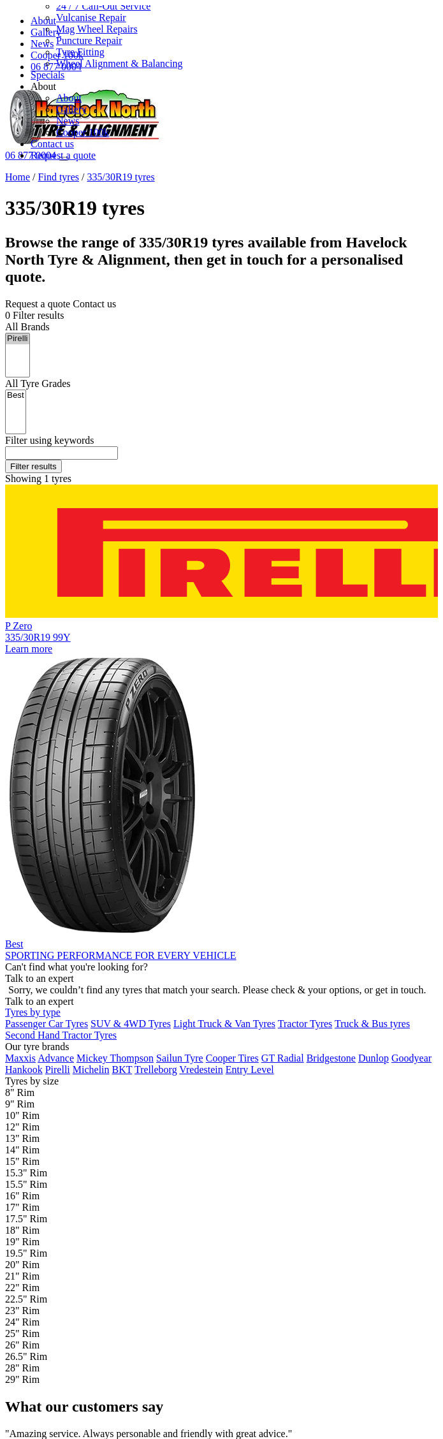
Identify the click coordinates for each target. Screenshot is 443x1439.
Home (17, 177)
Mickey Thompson (115, 1058)
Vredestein (200, 1069)
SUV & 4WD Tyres (131, 1023)
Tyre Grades (38, 383)
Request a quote (63, 155)
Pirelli (17, 338)
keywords (49, 440)
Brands (27, 326)
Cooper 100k (82, 132)
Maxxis (20, 1058)
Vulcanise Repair (91, 17)
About (69, 97)
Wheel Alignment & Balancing (119, 63)
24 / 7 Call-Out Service (103, 6)
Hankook (24, 1069)
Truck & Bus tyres (372, 1023)
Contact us (52, 143)
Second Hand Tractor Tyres (61, 1035)
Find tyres (58, 177)
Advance (56, 1058)
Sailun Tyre (179, 1058)
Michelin (91, 1069)
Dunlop (373, 1058)
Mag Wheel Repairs (97, 29)
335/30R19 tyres (120, 177)
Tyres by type (33, 1012)
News (67, 120)
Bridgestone (331, 1058)
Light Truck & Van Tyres (224, 1023)
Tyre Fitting (80, 52)
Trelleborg (155, 1069)
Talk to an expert (39, 1000)
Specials (47, 74)
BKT (122, 1069)
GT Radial (282, 1058)
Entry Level (250, 1069)
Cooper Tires (232, 1058)
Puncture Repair (89, 40)
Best (15, 395)
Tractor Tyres (305, 1023)
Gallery (71, 109)
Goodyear (411, 1058)
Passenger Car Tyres (46, 1023)
